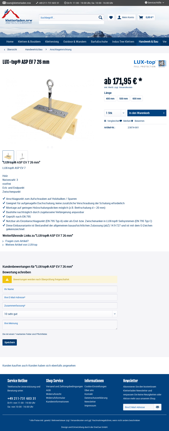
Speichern (9, 342)
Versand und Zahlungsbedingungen (64, 386)
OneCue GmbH (100, 427)
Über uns (89, 390)
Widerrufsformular (55, 397)
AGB (48, 390)
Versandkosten (77, 420)
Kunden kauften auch (15, 365)
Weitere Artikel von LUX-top (19, 244)
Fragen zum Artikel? (15, 241)
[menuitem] (71, 19)
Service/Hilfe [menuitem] (153, 2)
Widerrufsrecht (53, 394)
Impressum (90, 405)
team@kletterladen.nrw (18, 2)
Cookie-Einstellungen (95, 386)
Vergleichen (112, 120)
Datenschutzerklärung (95, 397)
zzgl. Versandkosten (123, 87)
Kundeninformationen (57, 401)
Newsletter (90, 401)
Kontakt (88, 394)
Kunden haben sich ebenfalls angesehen (52, 365)
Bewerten (137, 120)
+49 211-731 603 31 (49, 2)
